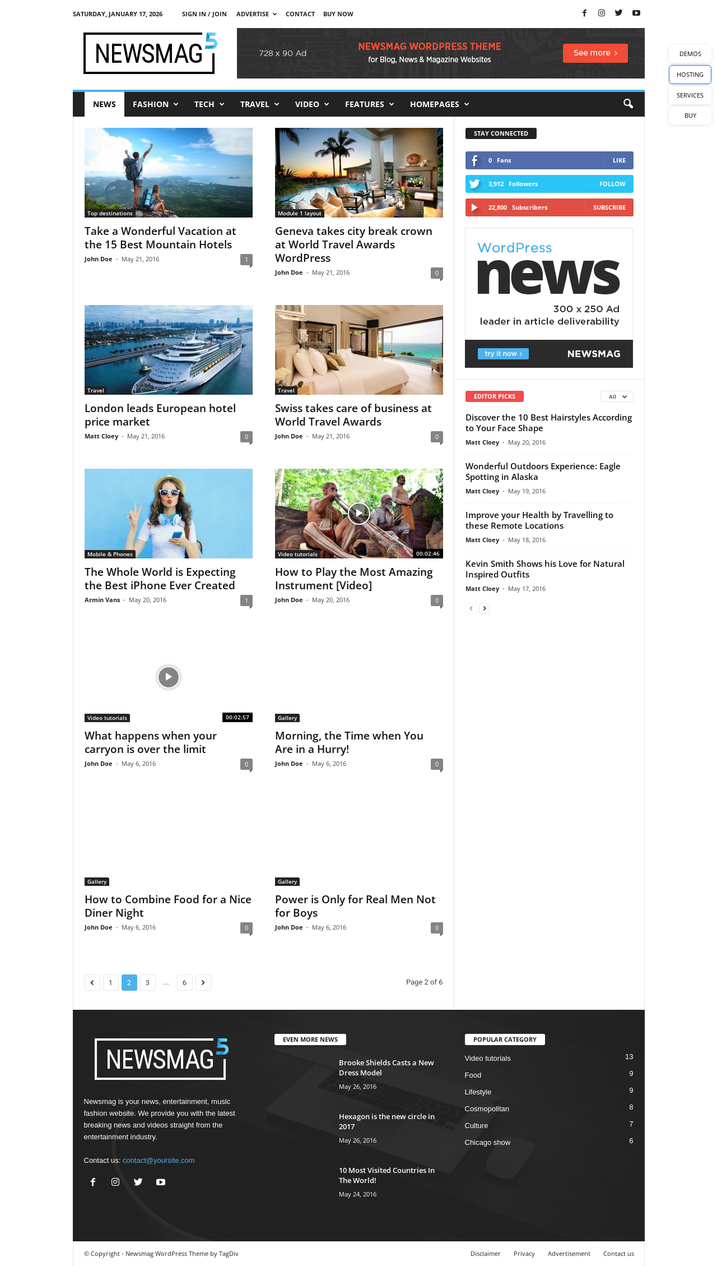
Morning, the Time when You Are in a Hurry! (349, 742)
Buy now (338, 14)
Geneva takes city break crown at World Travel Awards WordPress (353, 244)
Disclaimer (486, 1253)
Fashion (156, 104)
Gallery (287, 718)
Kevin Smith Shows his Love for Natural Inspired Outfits (545, 569)
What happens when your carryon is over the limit (151, 742)
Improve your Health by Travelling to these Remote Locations (539, 520)
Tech (209, 104)
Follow (612, 183)
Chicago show (488, 1142)
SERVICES (690, 95)
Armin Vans (102, 599)
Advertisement (569, 1253)
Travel (260, 104)
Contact (300, 14)
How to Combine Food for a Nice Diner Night (168, 906)
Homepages (439, 104)
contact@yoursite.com (159, 1160)
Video (312, 104)
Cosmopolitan (487, 1109)
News (104, 104)
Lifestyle (478, 1092)
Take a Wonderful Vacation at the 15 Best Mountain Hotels (160, 238)
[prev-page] (471, 608)
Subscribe (609, 207)
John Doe (99, 259)
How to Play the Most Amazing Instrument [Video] (354, 579)
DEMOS (690, 53)
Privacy (524, 1253)
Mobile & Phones (110, 554)
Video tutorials (298, 554)
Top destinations (110, 213)
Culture (476, 1125)
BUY (690, 115)
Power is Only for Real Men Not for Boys (355, 906)
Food (473, 1075)
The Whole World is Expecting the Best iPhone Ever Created (160, 579)
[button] (628, 104)
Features (369, 104)
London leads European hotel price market (160, 415)
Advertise (256, 14)
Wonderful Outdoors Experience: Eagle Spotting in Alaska (543, 471)
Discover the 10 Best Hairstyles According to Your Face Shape (548, 422)
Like (619, 160)
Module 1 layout (300, 213)
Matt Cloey (101, 436)
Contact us (618, 1253)
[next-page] (484, 608)
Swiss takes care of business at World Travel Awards (353, 415)
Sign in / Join (204, 14)
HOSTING (690, 74)
